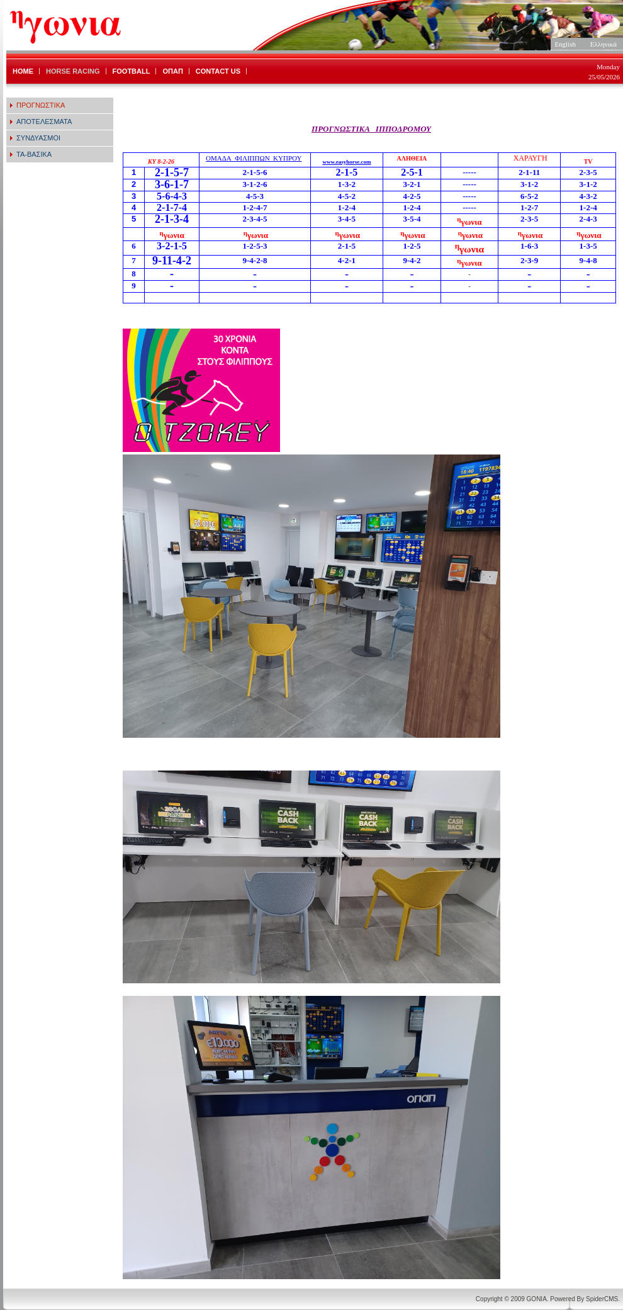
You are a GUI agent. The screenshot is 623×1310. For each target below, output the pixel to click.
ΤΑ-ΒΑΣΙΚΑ (34, 154)
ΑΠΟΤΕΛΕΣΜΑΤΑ (44, 121)
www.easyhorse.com (346, 162)
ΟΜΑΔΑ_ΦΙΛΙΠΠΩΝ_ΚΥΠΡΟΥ (253, 158)
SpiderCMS (602, 1299)
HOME (23, 71)
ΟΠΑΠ (172, 71)
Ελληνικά (603, 44)
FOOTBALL (131, 71)
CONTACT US (218, 71)
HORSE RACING (73, 71)
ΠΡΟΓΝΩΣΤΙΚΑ (40, 105)
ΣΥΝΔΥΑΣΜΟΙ (38, 138)
